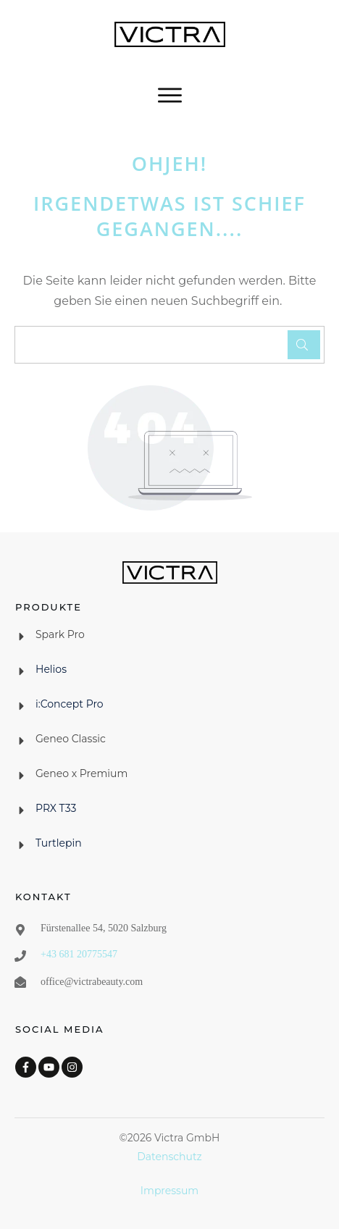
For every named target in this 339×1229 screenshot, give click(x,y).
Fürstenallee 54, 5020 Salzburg (104, 928)
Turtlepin (58, 843)
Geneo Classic (70, 738)
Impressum (169, 1190)
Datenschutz (169, 1156)
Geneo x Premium (81, 773)
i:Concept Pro (69, 703)
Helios (51, 669)
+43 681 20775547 (79, 954)
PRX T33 (56, 808)
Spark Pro (60, 634)
